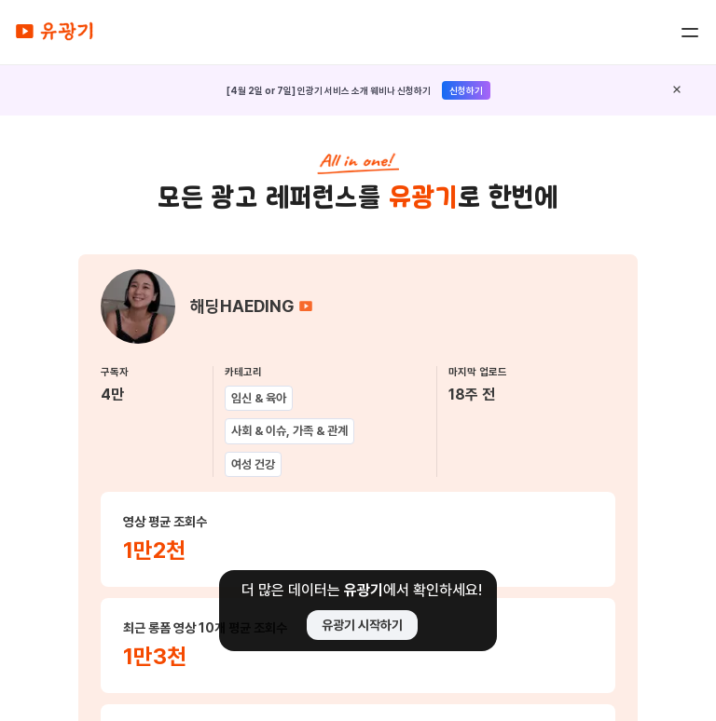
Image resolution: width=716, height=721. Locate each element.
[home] (54, 32)
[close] (676, 90)
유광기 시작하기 (362, 625)
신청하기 (466, 90)
